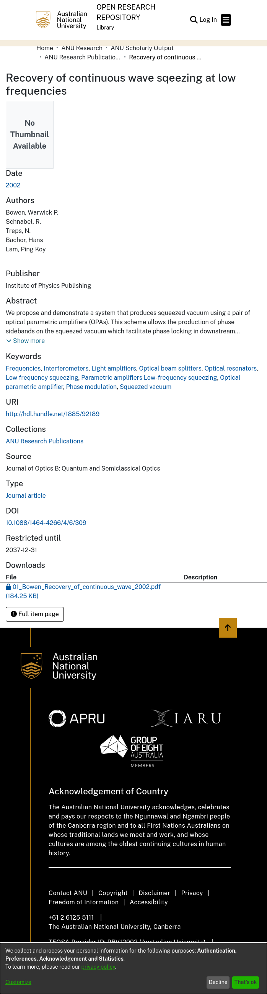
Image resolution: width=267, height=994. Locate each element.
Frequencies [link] (23, 368)
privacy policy (98, 967)
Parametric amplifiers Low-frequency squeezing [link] (149, 377)
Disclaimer (154, 893)
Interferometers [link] (66, 368)
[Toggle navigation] (226, 20)
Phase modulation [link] (91, 386)
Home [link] (44, 48)
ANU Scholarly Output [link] (142, 48)
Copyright (113, 893)
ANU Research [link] (82, 48)
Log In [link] (208, 19)
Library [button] (105, 28)
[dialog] (133, 968)
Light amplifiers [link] (113, 368)
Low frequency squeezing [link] (42, 377)
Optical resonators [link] (230, 368)
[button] (194, 20)
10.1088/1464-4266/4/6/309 (46, 523)
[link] (44, 441)
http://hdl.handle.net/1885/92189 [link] (52, 414)
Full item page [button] (35, 614)
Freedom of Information (84, 902)
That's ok (245, 982)
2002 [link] (13, 185)
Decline (218, 982)
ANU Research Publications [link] (82, 57)
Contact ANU (68, 893)
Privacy (192, 893)
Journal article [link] (26, 495)
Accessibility (149, 902)
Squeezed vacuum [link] (145, 386)
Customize (18, 982)
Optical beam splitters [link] (170, 368)
